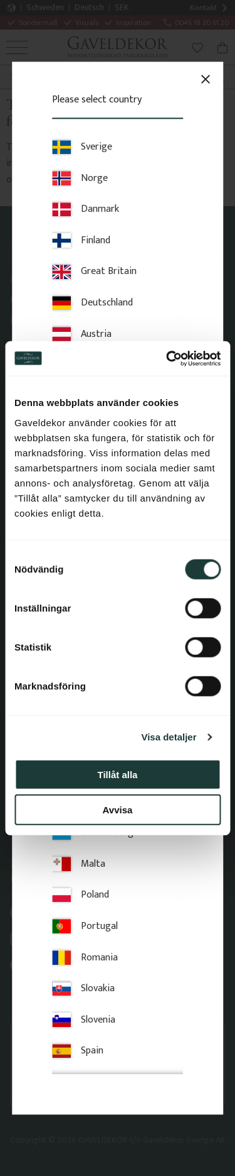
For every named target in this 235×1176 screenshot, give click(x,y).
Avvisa (118, 810)
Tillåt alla (118, 774)
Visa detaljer (168, 737)
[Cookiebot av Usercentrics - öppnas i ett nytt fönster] (167, 358)
